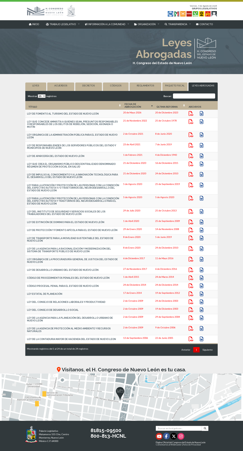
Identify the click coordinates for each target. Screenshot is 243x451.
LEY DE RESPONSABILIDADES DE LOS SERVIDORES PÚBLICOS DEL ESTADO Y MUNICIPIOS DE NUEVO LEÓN (71, 146)
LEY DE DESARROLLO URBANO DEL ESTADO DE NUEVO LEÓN (63, 270)
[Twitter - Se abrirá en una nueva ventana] (174, 436)
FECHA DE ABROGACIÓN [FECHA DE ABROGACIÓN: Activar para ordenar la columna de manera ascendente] (133, 105)
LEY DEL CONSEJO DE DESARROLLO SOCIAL (53, 310)
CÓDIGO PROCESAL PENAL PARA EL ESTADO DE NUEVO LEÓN (63, 286)
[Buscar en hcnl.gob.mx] (179, 428)
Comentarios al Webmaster (169, 444)
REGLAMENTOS (145, 85)
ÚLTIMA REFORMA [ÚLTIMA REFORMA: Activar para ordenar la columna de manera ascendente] (167, 106)
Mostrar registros (42, 96)
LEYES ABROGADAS (203, 85)
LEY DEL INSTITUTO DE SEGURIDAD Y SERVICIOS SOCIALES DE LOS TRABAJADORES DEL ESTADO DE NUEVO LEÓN (66, 212)
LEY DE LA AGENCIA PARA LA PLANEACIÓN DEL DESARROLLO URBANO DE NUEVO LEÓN (70, 319)
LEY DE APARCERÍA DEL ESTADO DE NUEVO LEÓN (55, 156)
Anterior (185, 349)
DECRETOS (88, 85)
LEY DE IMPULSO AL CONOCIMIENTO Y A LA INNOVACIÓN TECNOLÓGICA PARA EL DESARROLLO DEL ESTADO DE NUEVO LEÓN (72, 176)
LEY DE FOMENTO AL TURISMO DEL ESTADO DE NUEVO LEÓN (63, 113)
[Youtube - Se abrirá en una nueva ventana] (159, 436)
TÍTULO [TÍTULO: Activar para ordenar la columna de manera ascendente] (32, 106)
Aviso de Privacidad (192, 444)
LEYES (35, 85)
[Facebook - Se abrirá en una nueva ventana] (166, 436)
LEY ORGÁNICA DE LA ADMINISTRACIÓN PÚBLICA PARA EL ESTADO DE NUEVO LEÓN (72, 136)
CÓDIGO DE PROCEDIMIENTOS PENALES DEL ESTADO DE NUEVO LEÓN (68, 278)
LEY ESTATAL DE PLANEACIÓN (44, 294)
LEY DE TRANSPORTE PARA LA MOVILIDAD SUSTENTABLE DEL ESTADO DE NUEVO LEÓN (70, 239)
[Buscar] (205, 428)
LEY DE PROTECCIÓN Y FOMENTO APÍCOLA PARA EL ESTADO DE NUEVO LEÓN (72, 230)
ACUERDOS (60, 85)
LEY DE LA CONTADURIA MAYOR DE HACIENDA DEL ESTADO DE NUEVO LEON (71, 339)
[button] (62, 24)
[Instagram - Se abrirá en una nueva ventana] (181, 436)
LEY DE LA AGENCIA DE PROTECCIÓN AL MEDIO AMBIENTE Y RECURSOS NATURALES (69, 329)
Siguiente (207, 349)
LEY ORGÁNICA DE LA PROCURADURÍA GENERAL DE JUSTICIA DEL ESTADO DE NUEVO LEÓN (72, 260)
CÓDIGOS (116, 85)
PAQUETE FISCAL (175, 85)
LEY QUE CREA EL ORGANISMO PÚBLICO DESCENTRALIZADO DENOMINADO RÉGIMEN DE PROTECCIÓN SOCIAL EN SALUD (71, 165)
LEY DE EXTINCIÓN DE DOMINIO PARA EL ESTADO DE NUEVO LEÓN (65, 222)
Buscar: (189, 96)
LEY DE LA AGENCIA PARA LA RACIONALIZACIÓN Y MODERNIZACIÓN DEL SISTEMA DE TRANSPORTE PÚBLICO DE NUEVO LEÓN (69, 250)
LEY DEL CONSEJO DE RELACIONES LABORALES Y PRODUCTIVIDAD (66, 302)
